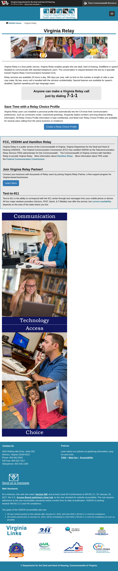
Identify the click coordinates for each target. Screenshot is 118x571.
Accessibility (86, 457)
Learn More (11, 183)
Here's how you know (32, 4)
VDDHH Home (13, 23)
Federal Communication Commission (25, 159)
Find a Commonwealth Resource (100, 3)
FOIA (63, 457)
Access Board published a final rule (35, 497)
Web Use (73, 457)
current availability (101, 201)
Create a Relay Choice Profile (61, 127)
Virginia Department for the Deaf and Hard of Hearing (33, 2)
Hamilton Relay (65, 156)
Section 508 (41, 494)
